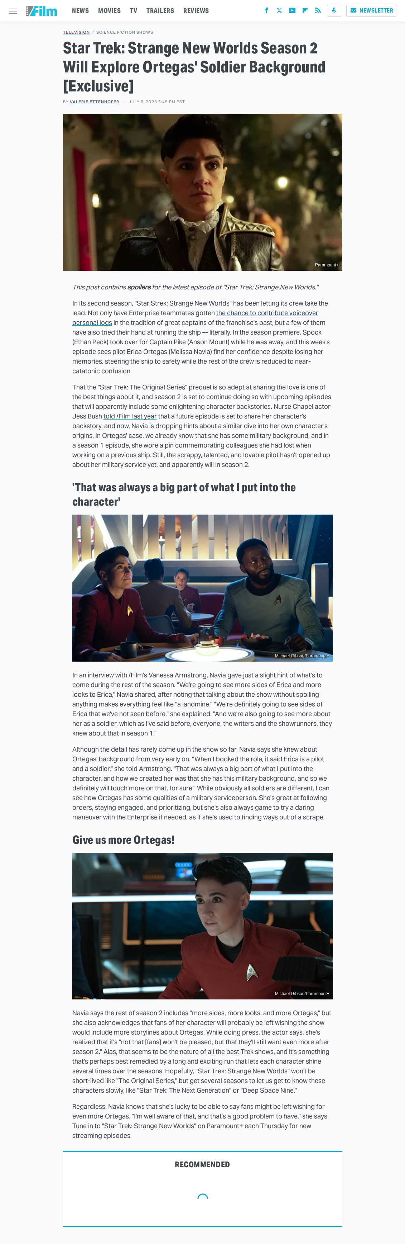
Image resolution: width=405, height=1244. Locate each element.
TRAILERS (160, 10)
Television (76, 32)
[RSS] (318, 12)
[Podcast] (334, 11)
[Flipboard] (305, 12)
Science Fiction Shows (124, 32)
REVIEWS (196, 10)
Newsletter (371, 10)
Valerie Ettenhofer (94, 101)
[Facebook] (266, 12)
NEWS (80, 10)
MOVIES (109, 10)
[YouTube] (292, 12)
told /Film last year (130, 416)
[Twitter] (279, 12)
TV (133, 10)
